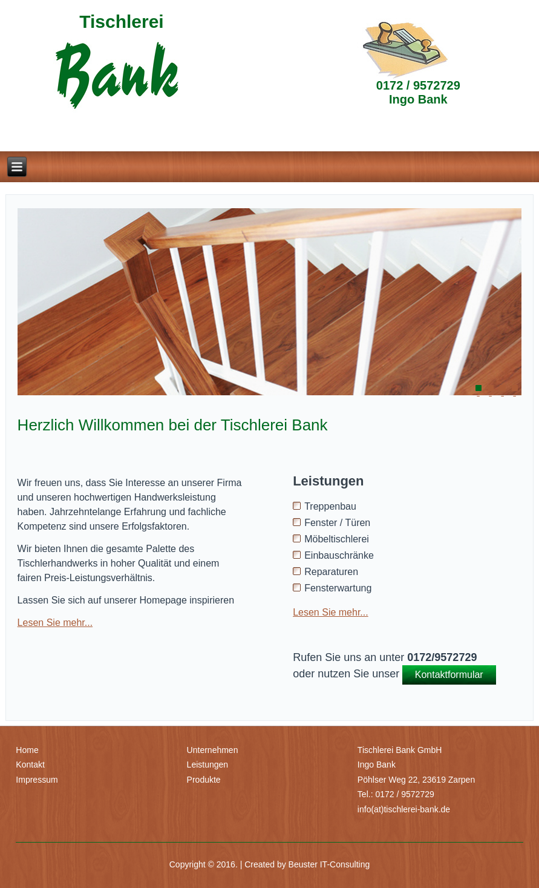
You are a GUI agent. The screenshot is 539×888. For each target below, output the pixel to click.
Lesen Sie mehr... (55, 622)
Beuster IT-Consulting (329, 864)
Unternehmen (212, 750)
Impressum (36, 779)
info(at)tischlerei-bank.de (404, 809)
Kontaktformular (449, 674)
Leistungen (208, 764)
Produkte (204, 779)
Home (27, 750)
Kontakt (30, 764)
